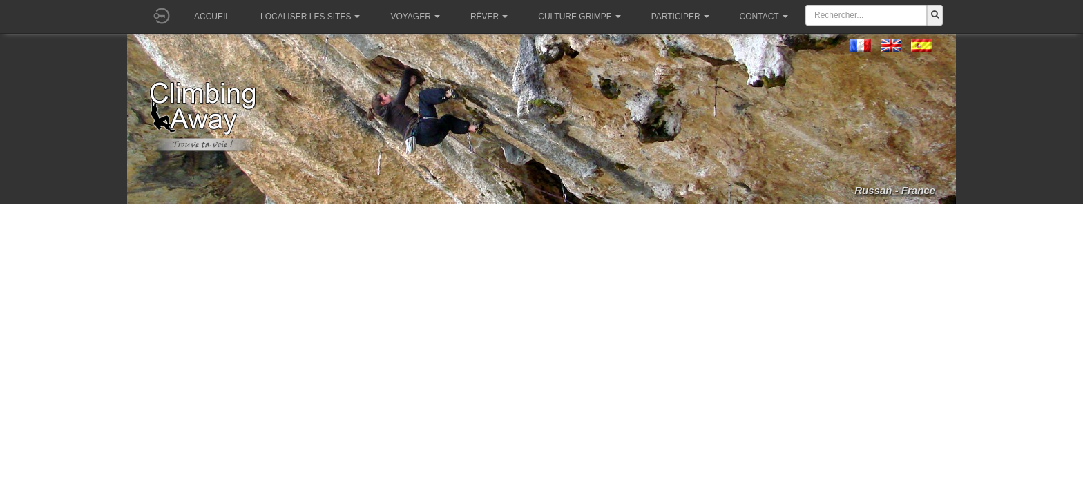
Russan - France (894, 190)
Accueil (212, 16)
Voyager (414, 16)
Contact (764, 16)
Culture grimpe (579, 16)
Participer (680, 16)
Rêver (489, 16)
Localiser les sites (310, 16)
